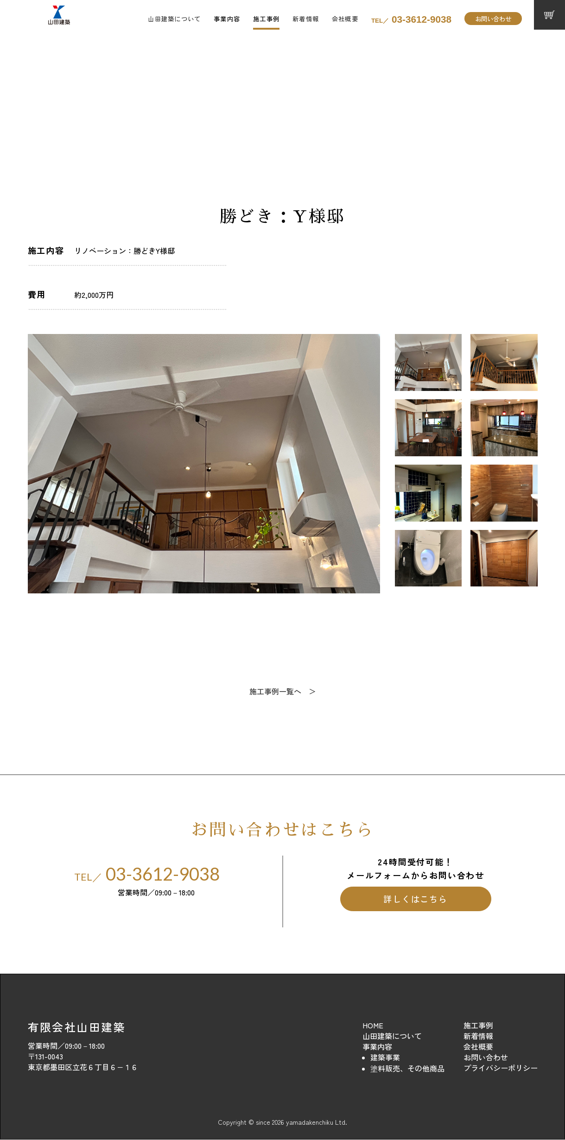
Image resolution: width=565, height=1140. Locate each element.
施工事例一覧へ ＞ (282, 691)
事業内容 (227, 18)
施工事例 (266, 18)
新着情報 (305, 18)
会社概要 (345, 18)
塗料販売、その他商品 (407, 1068)
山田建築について (174, 18)
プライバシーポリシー (500, 1068)
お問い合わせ (493, 18)
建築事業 (385, 1057)
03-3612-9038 (411, 19)
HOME (372, 1025)
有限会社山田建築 (77, 1027)
